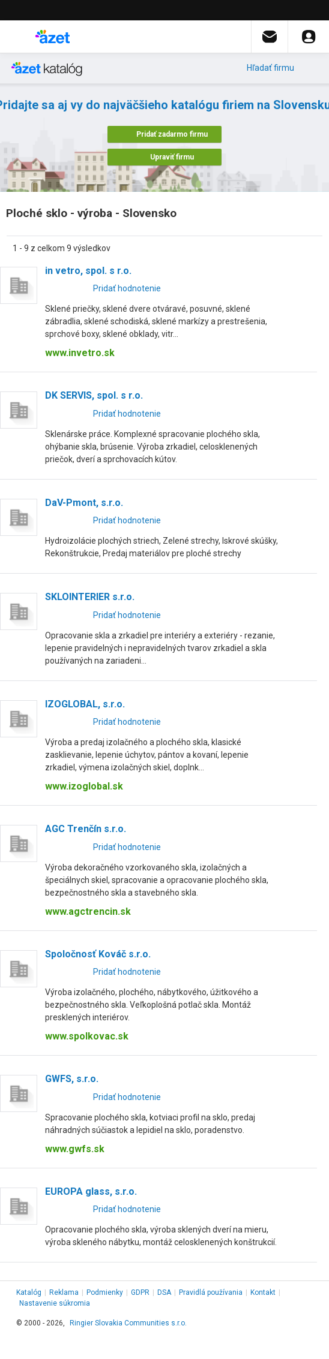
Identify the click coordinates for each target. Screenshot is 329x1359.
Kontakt (263, 1292)
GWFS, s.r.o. (71, 1078)
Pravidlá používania (211, 1292)
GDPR (140, 1292)
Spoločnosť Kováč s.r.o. (98, 954)
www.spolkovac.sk (86, 1036)
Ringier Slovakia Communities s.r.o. (128, 1323)
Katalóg (28, 1292)
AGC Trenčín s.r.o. (85, 828)
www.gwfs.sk (74, 1149)
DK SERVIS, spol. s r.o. (94, 395)
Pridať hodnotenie (127, 288)
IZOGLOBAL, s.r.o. (85, 704)
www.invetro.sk (80, 352)
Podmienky (104, 1292)
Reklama (64, 1292)
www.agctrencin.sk (88, 911)
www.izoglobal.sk (84, 786)
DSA (164, 1292)
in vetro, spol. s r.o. (88, 270)
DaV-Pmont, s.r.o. (84, 502)
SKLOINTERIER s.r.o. (89, 596)
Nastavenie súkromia (54, 1303)
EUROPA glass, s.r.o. (91, 1191)
